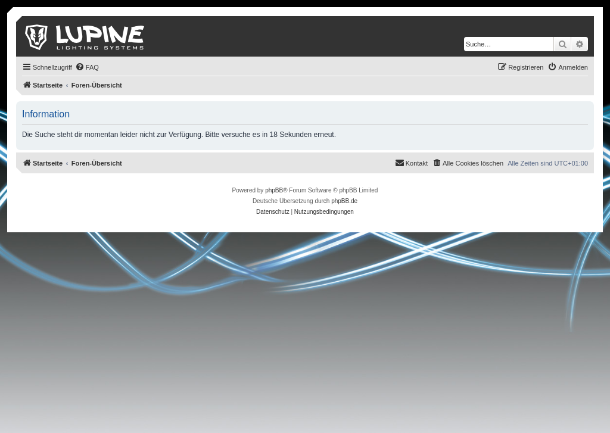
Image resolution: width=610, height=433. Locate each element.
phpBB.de (344, 201)
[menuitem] (87, 67)
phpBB (274, 190)
